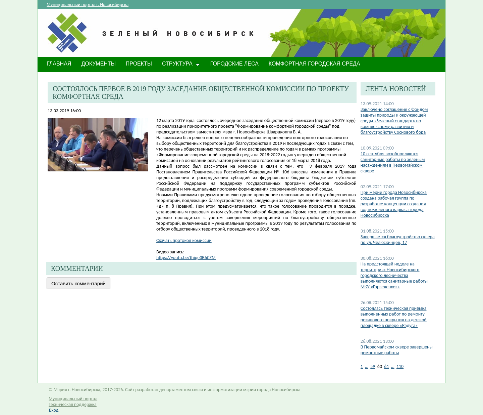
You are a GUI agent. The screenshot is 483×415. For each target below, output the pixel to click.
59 (372, 366)
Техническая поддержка (73, 404)
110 (400, 366)
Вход (53, 410)
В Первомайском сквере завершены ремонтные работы (397, 350)
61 (386, 366)
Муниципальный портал (73, 399)
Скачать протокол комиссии (184, 240)
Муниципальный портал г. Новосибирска (87, 4)
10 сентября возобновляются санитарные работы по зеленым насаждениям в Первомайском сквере (393, 162)
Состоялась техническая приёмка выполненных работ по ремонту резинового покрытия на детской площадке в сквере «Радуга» (394, 316)
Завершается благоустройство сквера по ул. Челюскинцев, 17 (398, 239)
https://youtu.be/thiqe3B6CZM (186, 257)
